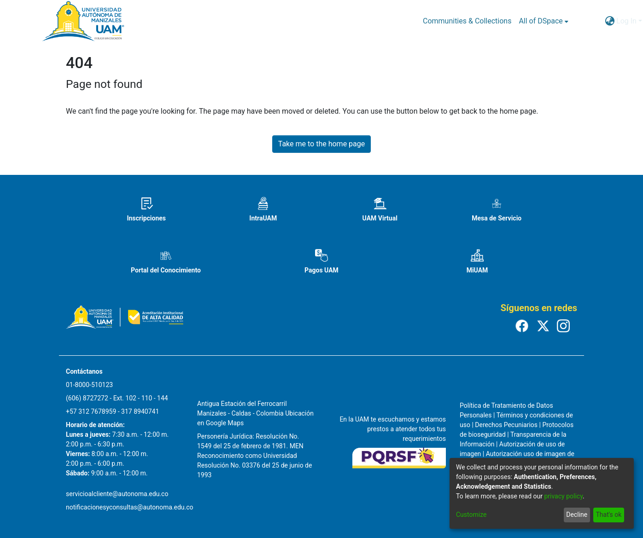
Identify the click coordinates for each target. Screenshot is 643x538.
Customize (471, 514)
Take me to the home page (321, 143)
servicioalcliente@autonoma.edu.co (117, 494)
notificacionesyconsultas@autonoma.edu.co (129, 507)
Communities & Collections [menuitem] (467, 21)
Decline (576, 514)
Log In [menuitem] (626, 21)
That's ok (608, 514)
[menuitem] (543, 21)
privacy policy (563, 496)
